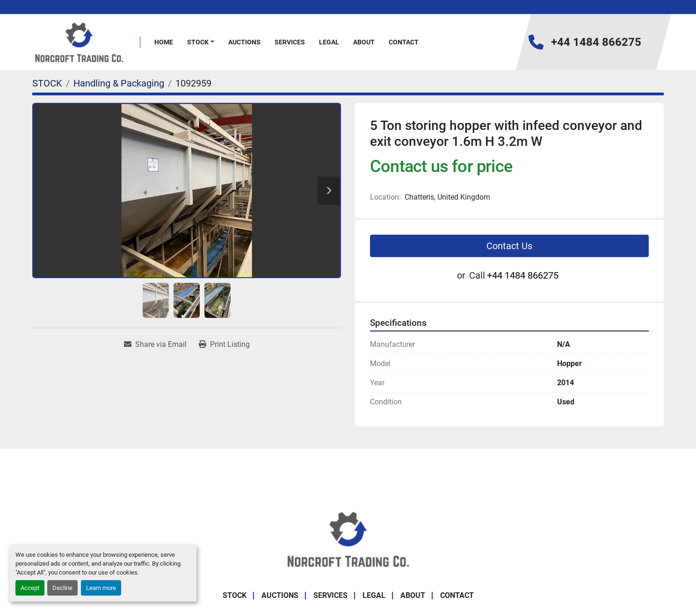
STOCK (198, 42)
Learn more (101, 587)
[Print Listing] (224, 344)
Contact (404, 42)
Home (163, 42)
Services (290, 42)
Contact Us (509, 246)
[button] (200, 42)
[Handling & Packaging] (118, 83)
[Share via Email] (155, 344)
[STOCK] (47, 83)
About (364, 42)
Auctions (244, 42)
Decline (62, 587)
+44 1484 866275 (596, 42)
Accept (30, 587)
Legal (329, 42)
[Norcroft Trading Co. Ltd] (348, 538)
